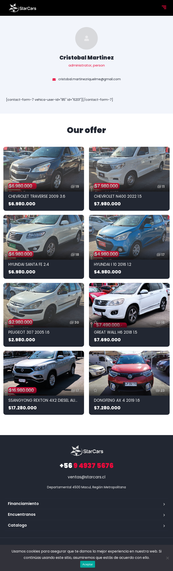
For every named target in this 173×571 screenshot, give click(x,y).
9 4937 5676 (87, 465)
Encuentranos (22, 514)
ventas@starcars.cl (86, 477)
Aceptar (87, 564)
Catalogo (17, 525)
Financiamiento (23, 503)
